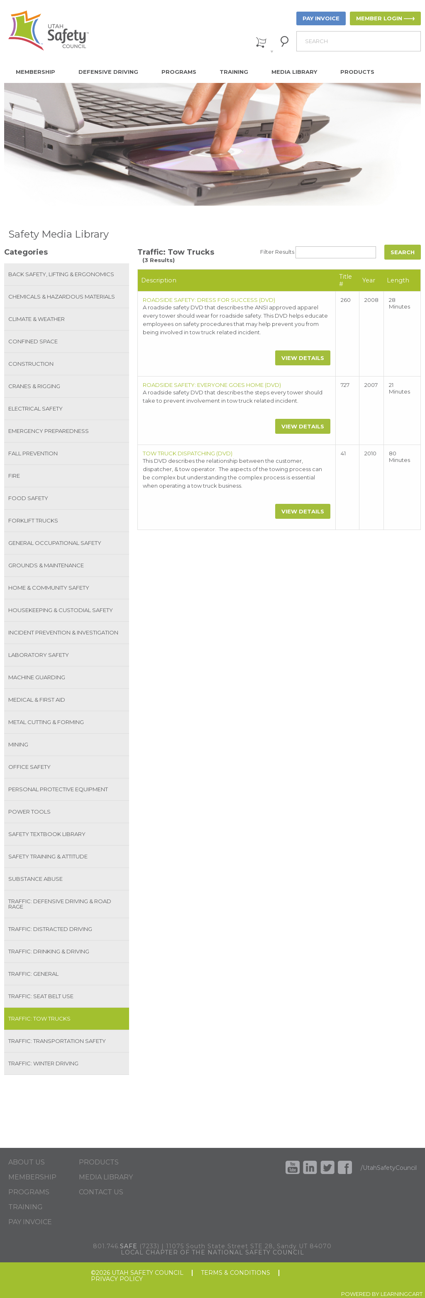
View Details (302, 358)
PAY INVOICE (321, 18)
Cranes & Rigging (34, 386)
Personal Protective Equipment (58, 789)
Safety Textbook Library (46, 834)
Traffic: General (33, 973)
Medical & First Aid (36, 699)
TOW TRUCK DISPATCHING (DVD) (187, 453)
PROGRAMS (28, 1192)
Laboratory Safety (38, 654)
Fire (14, 475)
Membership (35, 71)
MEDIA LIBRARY (106, 1177)
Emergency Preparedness (48, 431)
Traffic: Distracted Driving (50, 929)
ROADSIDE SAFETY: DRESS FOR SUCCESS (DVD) (209, 300)
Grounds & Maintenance (46, 565)
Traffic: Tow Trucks (39, 1018)
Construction (31, 363)
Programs (178, 71)
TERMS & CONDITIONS (235, 1273)
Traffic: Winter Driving (43, 1063)
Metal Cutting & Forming (46, 722)
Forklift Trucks (33, 520)
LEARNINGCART (402, 1294)
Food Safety (28, 498)
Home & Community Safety (48, 587)
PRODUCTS (99, 1162)
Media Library (294, 71)
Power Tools (29, 811)
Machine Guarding (36, 677)
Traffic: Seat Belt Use (40, 996)
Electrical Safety (35, 408)
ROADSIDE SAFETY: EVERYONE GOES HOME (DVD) (212, 385)
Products (357, 71)
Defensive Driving (108, 71)
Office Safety (29, 766)
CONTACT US (101, 1192)
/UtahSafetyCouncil (389, 1168)
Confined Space (33, 341)
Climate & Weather (36, 319)
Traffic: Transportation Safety (57, 1041)
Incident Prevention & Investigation (63, 632)
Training (234, 71)
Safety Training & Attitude (48, 856)
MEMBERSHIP (32, 1177)
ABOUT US (26, 1162)
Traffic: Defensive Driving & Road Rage (59, 904)
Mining (18, 744)
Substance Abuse (35, 878)
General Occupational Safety (54, 543)
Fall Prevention (33, 453)
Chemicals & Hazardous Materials (61, 296)
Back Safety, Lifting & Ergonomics (61, 274)
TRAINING (25, 1207)
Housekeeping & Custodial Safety (60, 610)
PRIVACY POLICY (117, 1279)
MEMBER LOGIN (379, 18)
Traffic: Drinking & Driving (48, 951)
